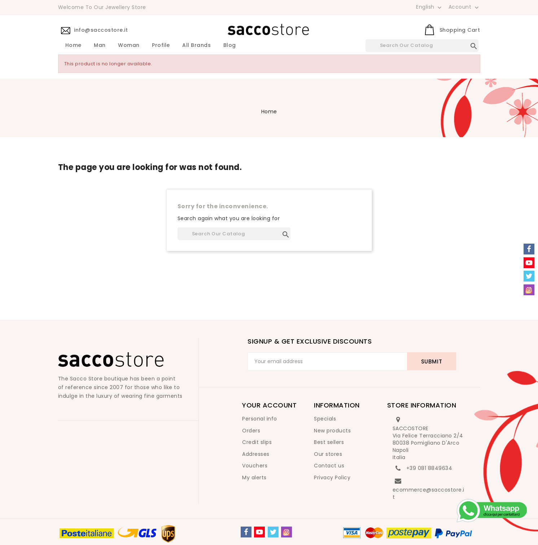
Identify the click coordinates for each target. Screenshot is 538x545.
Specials (325, 418)
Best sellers (329, 442)
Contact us (329, 465)
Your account (269, 405)
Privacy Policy (332, 477)
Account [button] (464, 7)
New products (332, 430)
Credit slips (257, 442)
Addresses (256, 454)
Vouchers (254, 465)
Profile (161, 45)
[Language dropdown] (429, 6)
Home (73, 45)
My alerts (254, 477)
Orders (251, 430)
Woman (129, 45)
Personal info (259, 418)
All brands (196, 45)
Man (100, 45)
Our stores (328, 454)
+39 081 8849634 (429, 468)
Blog (229, 45)
